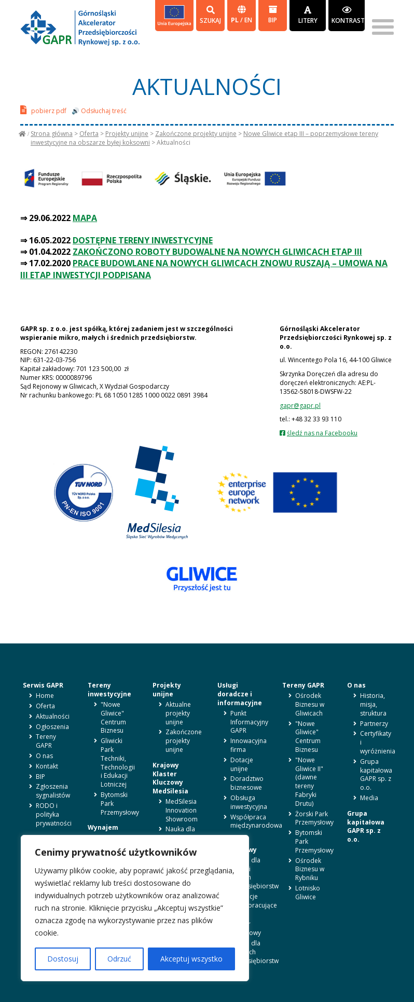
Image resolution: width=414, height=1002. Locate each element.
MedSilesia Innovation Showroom (181, 810)
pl (235, 20)
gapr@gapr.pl (300, 405)
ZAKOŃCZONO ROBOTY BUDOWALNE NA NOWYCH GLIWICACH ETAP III (217, 251)
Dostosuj (62, 959)
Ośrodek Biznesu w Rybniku (309, 869)
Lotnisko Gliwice (307, 892)
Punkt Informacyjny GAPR (249, 722)
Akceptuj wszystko (191, 959)
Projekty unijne (126, 133)
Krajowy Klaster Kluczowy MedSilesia (170, 778)
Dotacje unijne (241, 764)
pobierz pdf (43, 110)
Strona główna (52, 133)
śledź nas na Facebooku (322, 433)
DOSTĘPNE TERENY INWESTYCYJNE (143, 240)
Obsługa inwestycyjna (248, 802)
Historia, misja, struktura (373, 704)
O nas (44, 755)
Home (45, 695)
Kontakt (47, 766)
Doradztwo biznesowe (247, 783)
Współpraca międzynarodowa (256, 821)
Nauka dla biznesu (180, 833)
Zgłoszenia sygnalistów (53, 791)
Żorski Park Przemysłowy (314, 818)
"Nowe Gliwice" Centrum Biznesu (113, 717)
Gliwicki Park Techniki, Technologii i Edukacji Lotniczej (118, 762)
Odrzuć (119, 959)
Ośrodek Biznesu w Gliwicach (309, 704)
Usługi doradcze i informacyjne (239, 694)
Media (369, 797)
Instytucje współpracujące (253, 901)
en (248, 20)
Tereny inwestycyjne (109, 689)
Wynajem (103, 827)
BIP (272, 14)
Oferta (89, 133)
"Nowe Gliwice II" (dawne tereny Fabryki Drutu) (309, 782)
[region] (135, 908)
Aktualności (53, 716)
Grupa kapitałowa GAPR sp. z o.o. (376, 774)
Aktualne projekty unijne (178, 713)
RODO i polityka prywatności (54, 814)
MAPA (85, 218)
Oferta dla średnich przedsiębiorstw (254, 952)
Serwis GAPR (43, 685)
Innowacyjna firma (248, 745)
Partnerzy (374, 723)
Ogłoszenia (52, 726)
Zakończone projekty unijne (196, 133)
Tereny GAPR (46, 741)
